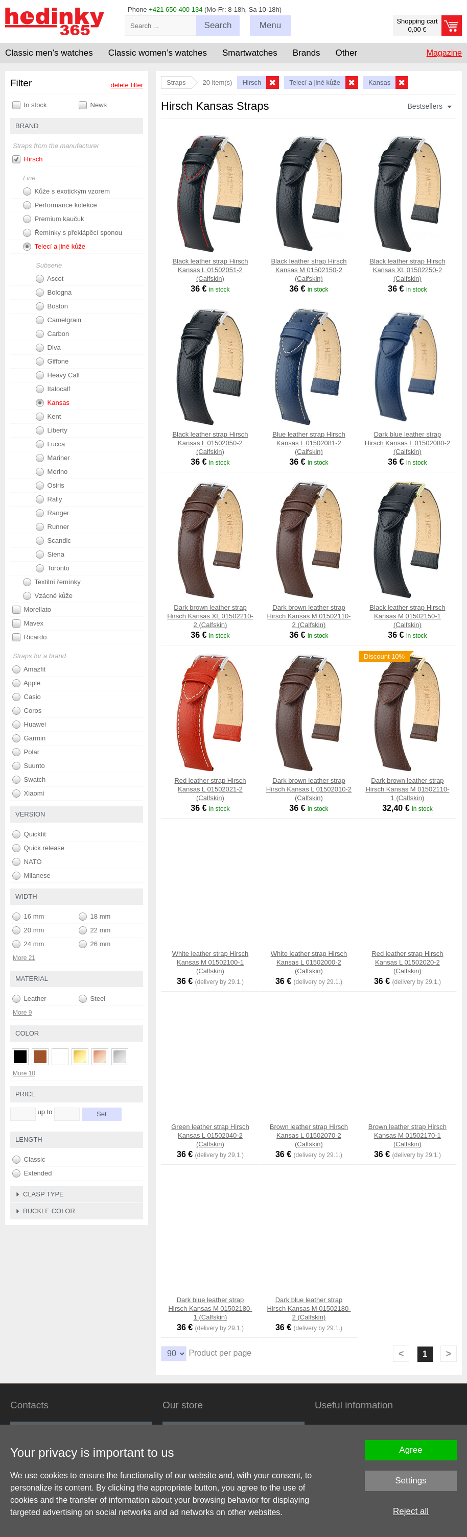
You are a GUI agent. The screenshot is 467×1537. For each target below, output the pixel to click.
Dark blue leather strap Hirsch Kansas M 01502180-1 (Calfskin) (210, 1308)
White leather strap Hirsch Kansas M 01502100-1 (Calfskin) (210, 962)
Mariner (53, 458)
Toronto (52, 568)
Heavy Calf (58, 375)
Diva (48, 348)
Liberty (51, 430)
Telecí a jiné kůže (54, 247)
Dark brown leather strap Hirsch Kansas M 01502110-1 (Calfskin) (407, 789)
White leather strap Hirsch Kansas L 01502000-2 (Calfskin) (309, 962)
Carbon (52, 334)
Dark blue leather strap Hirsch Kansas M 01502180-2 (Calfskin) (309, 1308)
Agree (410, 1450)
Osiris (50, 486)
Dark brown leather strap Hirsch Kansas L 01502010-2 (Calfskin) (309, 789)
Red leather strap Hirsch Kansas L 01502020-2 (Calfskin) (407, 962)
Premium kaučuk (53, 219)
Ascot (49, 279)
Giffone (52, 361)
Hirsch (27, 159)
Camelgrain (58, 320)
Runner (52, 527)
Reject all (411, 1511)
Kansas (52, 403)
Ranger (52, 513)
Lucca (50, 444)
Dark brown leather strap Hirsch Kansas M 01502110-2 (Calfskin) (309, 616)
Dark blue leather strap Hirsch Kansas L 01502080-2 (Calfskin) (407, 442)
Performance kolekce (60, 205)
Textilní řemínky (52, 582)
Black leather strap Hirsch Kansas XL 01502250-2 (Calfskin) (407, 269)
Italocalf (53, 389)
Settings (410, 1480)
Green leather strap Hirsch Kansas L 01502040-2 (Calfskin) (210, 1135)
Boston (52, 306)
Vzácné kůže (48, 596)
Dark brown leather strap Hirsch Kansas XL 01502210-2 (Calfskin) (210, 616)
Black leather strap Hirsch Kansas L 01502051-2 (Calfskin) (210, 269)
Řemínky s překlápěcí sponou (72, 233)
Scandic (53, 541)
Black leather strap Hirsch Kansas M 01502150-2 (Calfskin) (308, 269)
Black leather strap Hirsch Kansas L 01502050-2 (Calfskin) (210, 442)
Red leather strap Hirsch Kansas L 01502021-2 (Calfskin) (210, 789)
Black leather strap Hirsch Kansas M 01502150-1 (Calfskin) (407, 616)
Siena (50, 554)
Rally (49, 499)
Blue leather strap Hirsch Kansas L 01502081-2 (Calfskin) (308, 442)
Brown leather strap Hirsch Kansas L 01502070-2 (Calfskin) (309, 1135)
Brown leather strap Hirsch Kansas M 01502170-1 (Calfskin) (407, 1135)
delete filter (126, 85)
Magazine (444, 53)
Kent (48, 417)
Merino (51, 472)
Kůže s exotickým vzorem (66, 191)
